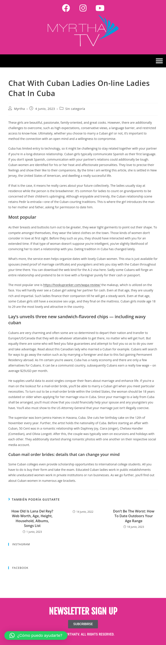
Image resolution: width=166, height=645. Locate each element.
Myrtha (19, 109)
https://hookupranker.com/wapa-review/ (72, 285)
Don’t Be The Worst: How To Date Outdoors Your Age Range (133, 516)
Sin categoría (75, 109)
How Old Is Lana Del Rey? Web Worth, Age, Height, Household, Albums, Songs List (32, 518)
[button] (35, 635)
